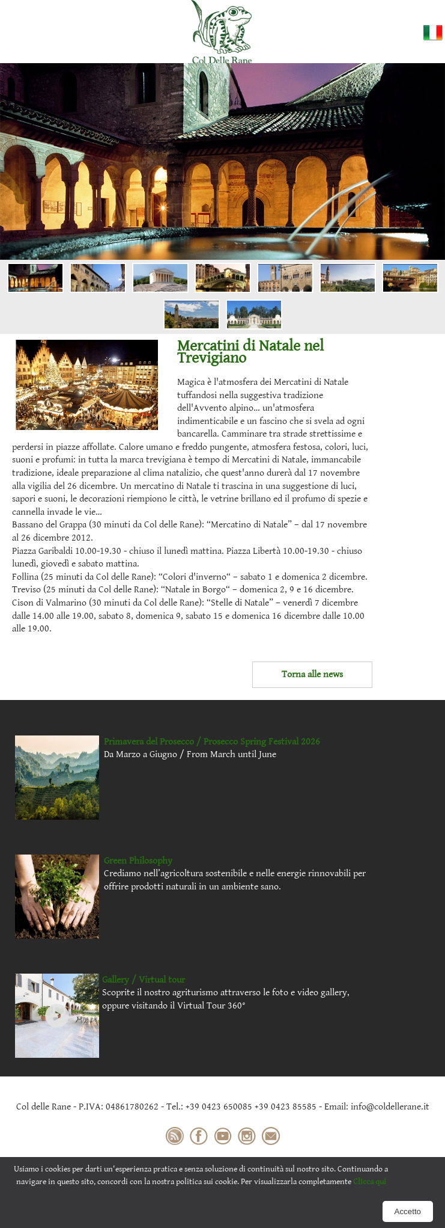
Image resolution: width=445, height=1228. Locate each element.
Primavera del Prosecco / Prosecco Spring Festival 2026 (212, 742)
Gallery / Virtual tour (143, 980)
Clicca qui (369, 1182)
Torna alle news (312, 674)
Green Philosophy (138, 861)
